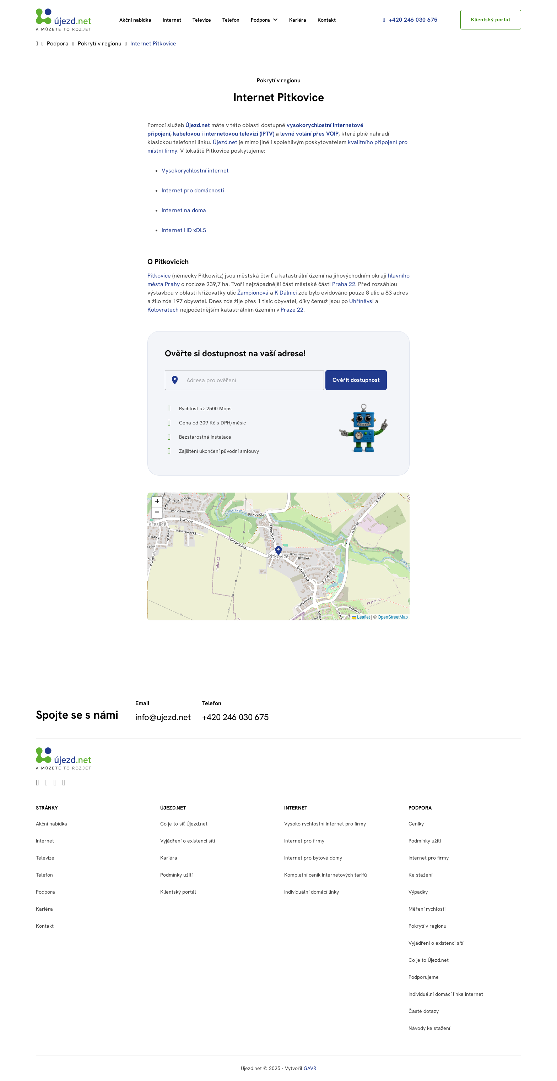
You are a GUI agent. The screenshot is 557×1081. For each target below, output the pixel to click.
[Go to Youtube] (46, 783)
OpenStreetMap (393, 617)
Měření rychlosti (427, 909)
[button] (278, 550)
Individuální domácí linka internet (446, 994)
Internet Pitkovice (153, 43)
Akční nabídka (135, 20)
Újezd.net (197, 125)
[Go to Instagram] (63, 783)
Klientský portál (489, 19)
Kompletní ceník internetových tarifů (325, 875)
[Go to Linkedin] (37, 783)
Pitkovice (159, 275)
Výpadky (418, 892)
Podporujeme (424, 977)
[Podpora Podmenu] (275, 19)
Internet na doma (184, 210)
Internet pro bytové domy (313, 858)
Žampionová (253, 292)
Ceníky (416, 824)
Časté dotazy (424, 1011)
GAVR (310, 1068)
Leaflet (361, 617)
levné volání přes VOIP (309, 133)
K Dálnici (286, 292)
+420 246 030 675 (409, 19)
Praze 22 (292, 309)
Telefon (230, 20)
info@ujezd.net (163, 717)
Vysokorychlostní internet (195, 170)
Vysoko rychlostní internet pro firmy (325, 824)
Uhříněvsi (361, 301)
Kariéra (297, 20)
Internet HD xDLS (184, 230)
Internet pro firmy (304, 841)
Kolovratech (163, 309)
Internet (172, 20)
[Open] (320, 381)
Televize (202, 20)
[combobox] (247, 380)
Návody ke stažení (429, 1028)
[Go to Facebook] (55, 783)
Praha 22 (343, 284)
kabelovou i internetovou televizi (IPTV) (223, 133)
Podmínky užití (176, 875)
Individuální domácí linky (311, 892)
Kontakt (327, 20)
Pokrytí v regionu (99, 43)
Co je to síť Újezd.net (183, 824)
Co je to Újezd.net (429, 960)
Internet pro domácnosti (194, 190)
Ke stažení (420, 875)
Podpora (260, 20)
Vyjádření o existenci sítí (187, 841)
